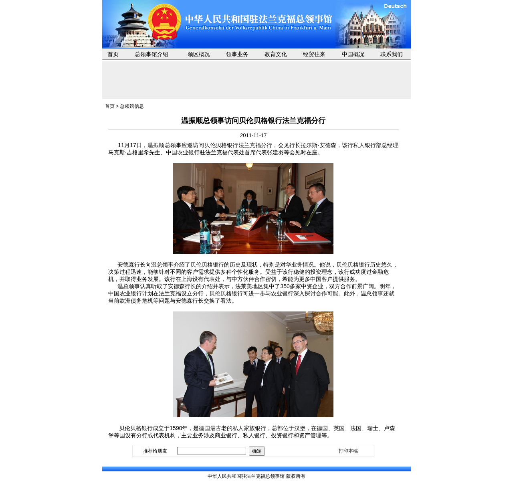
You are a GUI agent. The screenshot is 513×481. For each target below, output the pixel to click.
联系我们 (391, 54)
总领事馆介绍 (151, 54)
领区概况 (199, 54)
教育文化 (276, 54)
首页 (113, 54)
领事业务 (237, 54)
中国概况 (353, 54)
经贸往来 (314, 54)
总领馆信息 (132, 106)
